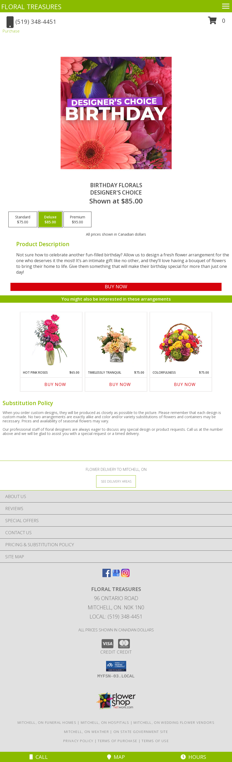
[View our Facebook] (106, 575)
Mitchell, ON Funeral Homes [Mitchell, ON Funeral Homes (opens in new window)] (47, 722)
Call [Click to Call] (39, 756)
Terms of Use (155, 740)
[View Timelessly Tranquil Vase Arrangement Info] (116, 339)
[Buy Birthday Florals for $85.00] (115, 287)
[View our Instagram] (125, 575)
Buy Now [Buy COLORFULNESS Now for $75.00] (185, 384)
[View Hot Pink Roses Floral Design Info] (51, 340)
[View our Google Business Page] (116, 575)
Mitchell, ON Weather (86, 731)
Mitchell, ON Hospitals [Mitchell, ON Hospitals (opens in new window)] (105, 722)
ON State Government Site (140, 731)
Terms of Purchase (117, 740)
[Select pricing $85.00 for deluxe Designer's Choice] (50, 219)
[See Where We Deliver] (116, 481)
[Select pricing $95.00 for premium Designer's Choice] (77, 219)
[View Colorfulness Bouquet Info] (181, 340)
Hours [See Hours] (193, 756)
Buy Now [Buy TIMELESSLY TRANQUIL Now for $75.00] (120, 384)
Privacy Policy (78, 740)
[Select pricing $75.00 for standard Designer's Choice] (23, 219)
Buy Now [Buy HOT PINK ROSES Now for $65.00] (55, 384)
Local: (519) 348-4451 (116, 616)
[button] (216, 22)
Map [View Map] (116, 756)
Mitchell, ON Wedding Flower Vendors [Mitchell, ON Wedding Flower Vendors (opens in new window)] (174, 722)
